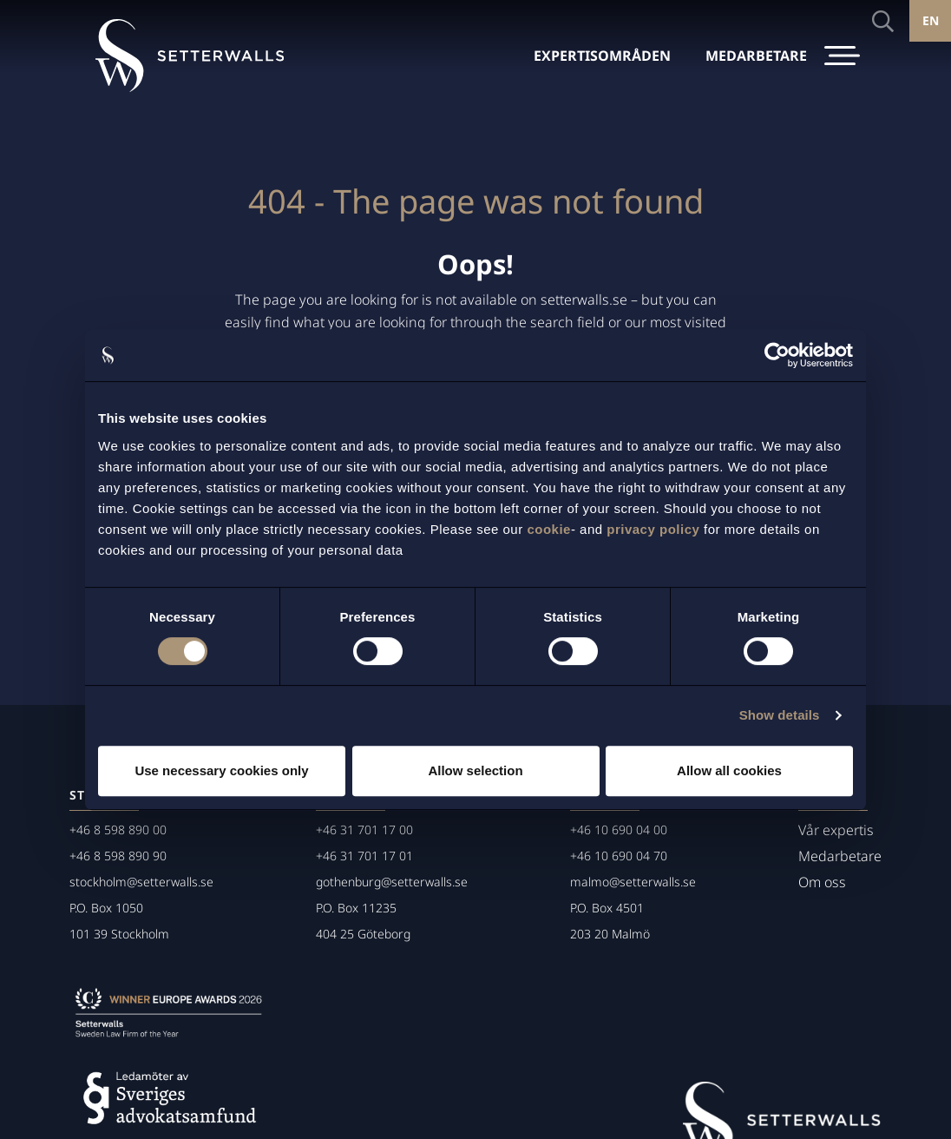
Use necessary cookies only (221, 770)
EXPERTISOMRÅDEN (602, 55)
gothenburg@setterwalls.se (392, 881)
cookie (549, 529)
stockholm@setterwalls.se (141, 881)
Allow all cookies (729, 770)
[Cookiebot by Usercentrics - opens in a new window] (777, 355)
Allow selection (475, 770)
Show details (779, 715)
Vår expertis (836, 829)
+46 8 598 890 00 (118, 829)
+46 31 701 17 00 (364, 829)
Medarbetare (840, 856)
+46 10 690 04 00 (618, 829)
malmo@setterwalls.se (633, 881)
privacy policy (653, 529)
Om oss (822, 882)
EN (930, 20)
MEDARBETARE (756, 55)
